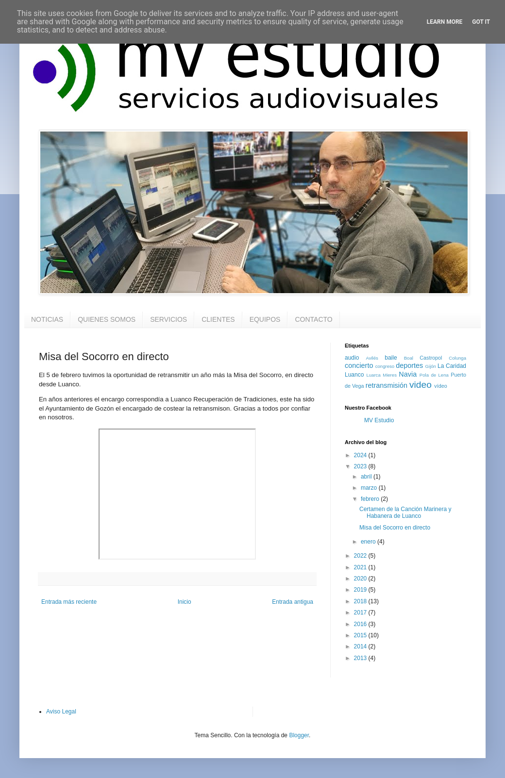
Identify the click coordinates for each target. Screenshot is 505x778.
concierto (359, 365)
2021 (361, 567)
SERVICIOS (168, 319)
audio (352, 357)
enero (369, 541)
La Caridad (452, 366)
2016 (361, 624)
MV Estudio (379, 420)
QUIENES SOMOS (106, 319)
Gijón (430, 366)
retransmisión (386, 385)
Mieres (390, 375)
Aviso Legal (61, 711)
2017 (361, 612)
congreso (384, 366)
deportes (409, 365)
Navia (408, 374)
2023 (361, 466)
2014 (361, 646)
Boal (408, 358)
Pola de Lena (434, 375)
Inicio (184, 601)
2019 (361, 589)
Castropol (431, 358)
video (420, 385)
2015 (361, 635)
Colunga (457, 358)
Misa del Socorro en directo (394, 527)
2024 (361, 455)
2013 (361, 658)
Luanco (354, 374)
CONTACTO (313, 319)
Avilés (372, 358)
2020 (361, 578)
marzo (370, 487)
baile (391, 357)
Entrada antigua (292, 601)
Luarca (373, 375)
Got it (481, 21)
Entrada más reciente (69, 601)
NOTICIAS (47, 319)
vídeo (440, 386)
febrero (371, 499)
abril (367, 476)
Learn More (445, 21)
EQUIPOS (265, 319)
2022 (361, 555)
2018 (361, 601)
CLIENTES (218, 319)
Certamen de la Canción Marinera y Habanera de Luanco (405, 512)
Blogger (299, 735)
